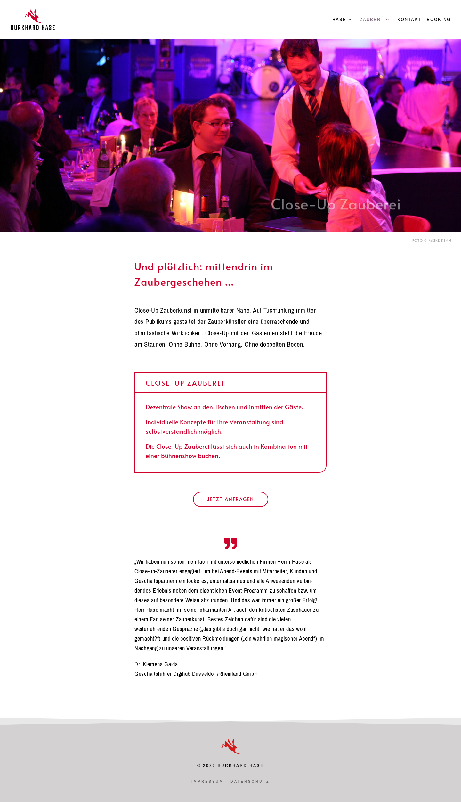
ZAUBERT (372, 20)
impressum (207, 781)
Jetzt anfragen (230, 498)
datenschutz (250, 781)
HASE (339, 20)
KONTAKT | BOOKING (424, 20)
